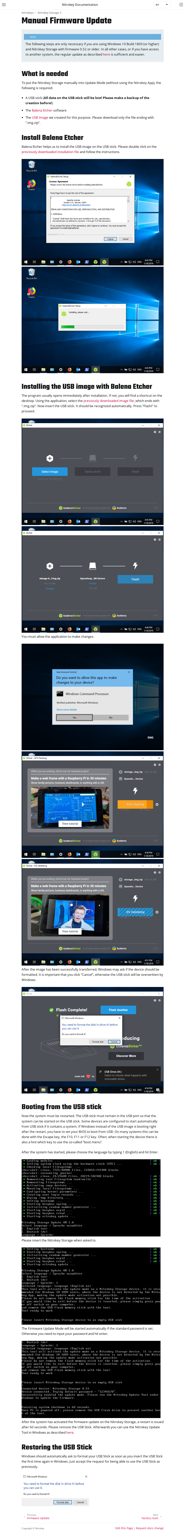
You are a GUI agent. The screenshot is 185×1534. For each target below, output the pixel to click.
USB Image (40, 117)
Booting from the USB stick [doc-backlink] (61, 1107)
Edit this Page (124, 1528)
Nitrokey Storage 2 (49, 12)
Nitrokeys (28, 12)
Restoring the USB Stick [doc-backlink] (57, 1447)
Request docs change (150, 1528)
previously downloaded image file (109, 400)
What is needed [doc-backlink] (45, 74)
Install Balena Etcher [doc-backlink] (52, 138)
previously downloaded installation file (50, 152)
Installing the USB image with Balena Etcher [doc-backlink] (87, 386)
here (106, 54)
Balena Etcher (42, 110)
